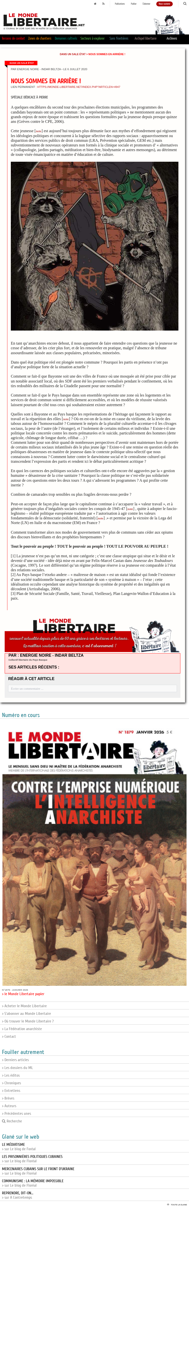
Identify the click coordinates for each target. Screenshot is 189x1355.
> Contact (9, 1036)
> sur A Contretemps (17, 1195)
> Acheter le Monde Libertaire (24, 1006)
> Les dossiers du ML (17, 1068)
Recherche (12, 1121)
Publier (134, 4)
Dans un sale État (73, 54)
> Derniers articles (15, 1060)
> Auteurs (9, 1106)
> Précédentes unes (16, 1113)
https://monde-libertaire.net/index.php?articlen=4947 (78, 86)
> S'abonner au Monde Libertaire (26, 1013)
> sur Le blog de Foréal (19, 1146)
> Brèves (8, 1098)
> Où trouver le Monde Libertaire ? (28, 1021)
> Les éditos (11, 1075)
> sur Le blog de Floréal (32, 1158)
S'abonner (146, 4)
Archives (172, 38)
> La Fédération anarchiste (22, 1029)
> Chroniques (11, 1083)
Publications (120, 4)
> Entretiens (11, 1090)
